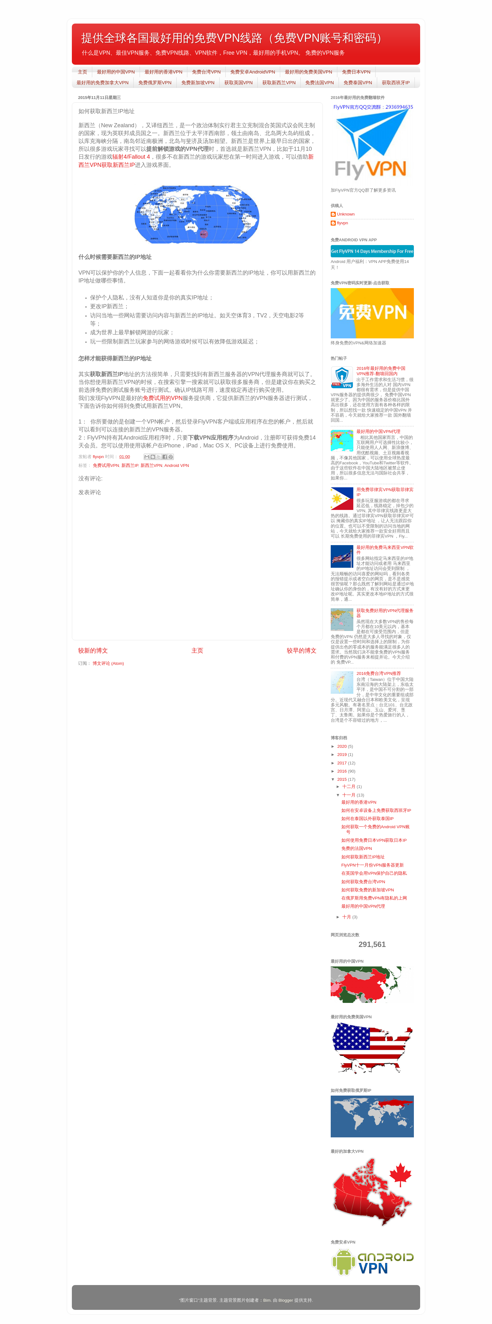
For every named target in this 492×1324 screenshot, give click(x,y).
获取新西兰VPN (279, 82)
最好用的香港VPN (164, 71)
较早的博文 (302, 650)
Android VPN (176, 465)
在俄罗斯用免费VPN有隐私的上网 (374, 898)
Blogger (285, 1300)
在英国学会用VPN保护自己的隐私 (374, 873)
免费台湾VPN (206, 71)
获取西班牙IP (396, 82)
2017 (342, 763)
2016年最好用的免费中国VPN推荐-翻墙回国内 (380, 371)
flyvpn (342, 223)
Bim (266, 1300)
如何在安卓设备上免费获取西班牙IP (376, 810)
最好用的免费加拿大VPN (103, 82)
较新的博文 (93, 650)
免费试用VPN (106, 465)
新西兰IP (129, 465)
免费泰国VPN (358, 82)
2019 (342, 754)
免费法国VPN (319, 82)
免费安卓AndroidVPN (252, 71)
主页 (82, 71)
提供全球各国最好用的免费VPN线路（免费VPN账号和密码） (234, 37)
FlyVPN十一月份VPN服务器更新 (372, 865)
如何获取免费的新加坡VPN (367, 890)
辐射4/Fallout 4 (131, 157)
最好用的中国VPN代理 (378, 431)
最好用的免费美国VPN (308, 71)
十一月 (349, 795)
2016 (342, 771)
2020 (342, 746)
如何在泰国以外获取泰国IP (367, 818)
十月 (347, 917)
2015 (342, 779)
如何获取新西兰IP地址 (363, 857)
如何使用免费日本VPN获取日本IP (374, 840)
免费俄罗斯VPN (155, 82)
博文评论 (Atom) (108, 663)
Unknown (346, 214)
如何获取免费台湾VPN (363, 881)
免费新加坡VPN (198, 82)
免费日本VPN (356, 71)
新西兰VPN (152, 465)
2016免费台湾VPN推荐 (378, 673)
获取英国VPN (238, 82)
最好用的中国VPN (116, 71)
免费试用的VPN (163, 398)
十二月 (349, 786)
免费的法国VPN (356, 848)
